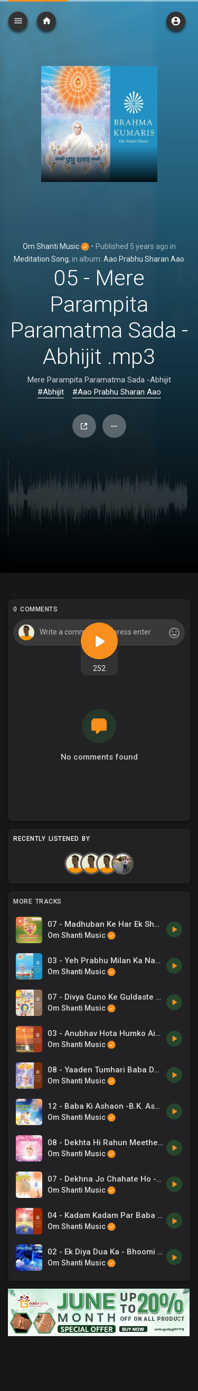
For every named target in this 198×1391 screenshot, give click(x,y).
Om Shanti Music (56, 246)
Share (84, 426)
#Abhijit (50, 392)
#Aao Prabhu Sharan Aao (116, 392)
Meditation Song (41, 259)
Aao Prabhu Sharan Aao (143, 259)
